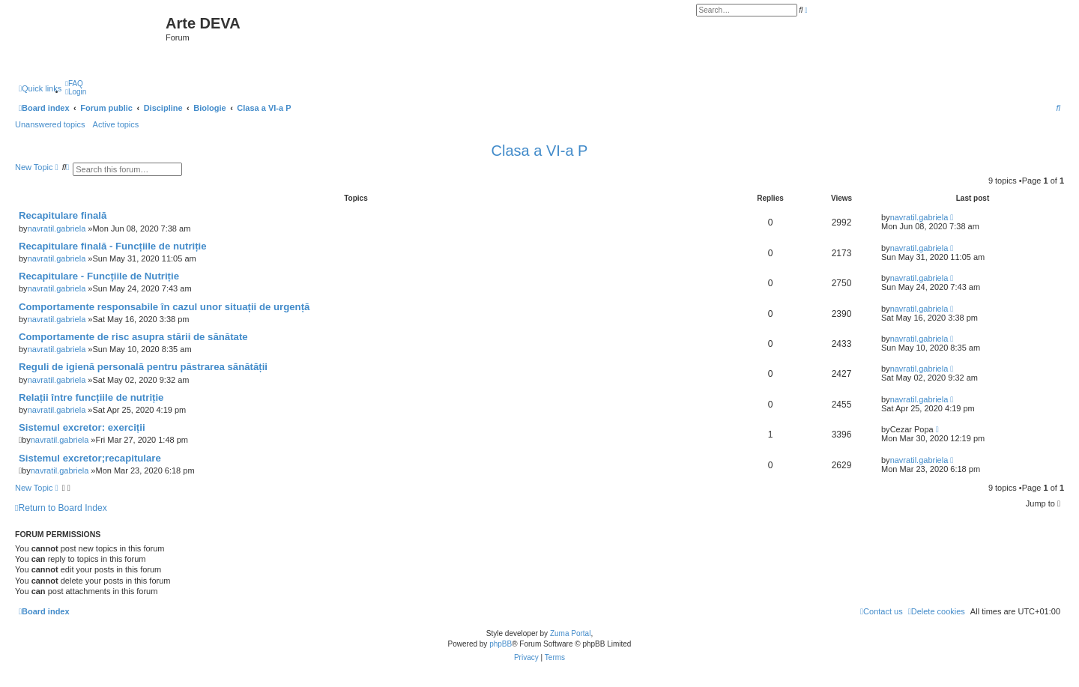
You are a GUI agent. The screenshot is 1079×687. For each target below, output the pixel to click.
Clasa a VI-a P (540, 150)
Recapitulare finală (62, 215)
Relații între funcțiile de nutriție (91, 397)
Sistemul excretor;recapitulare (90, 458)
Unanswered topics (50, 124)
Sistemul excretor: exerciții (82, 427)
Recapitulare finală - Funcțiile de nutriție (113, 246)
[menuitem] (74, 83)
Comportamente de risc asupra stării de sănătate (133, 336)
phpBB (500, 644)
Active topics (116, 124)
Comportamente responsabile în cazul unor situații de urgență (164, 306)
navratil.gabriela (57, 228)
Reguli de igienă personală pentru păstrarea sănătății (143, 366)
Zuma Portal (570, 633)
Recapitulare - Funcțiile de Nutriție (99, 276)
